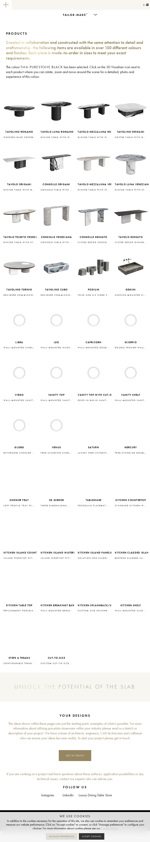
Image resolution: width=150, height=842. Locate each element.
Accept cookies (91, 836)
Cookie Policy (109, 828)
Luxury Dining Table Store (95, 795)
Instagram (47, 795)
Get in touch (75, 755)
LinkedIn (67, 795)
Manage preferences (61, 836)
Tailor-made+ (33, 5)
